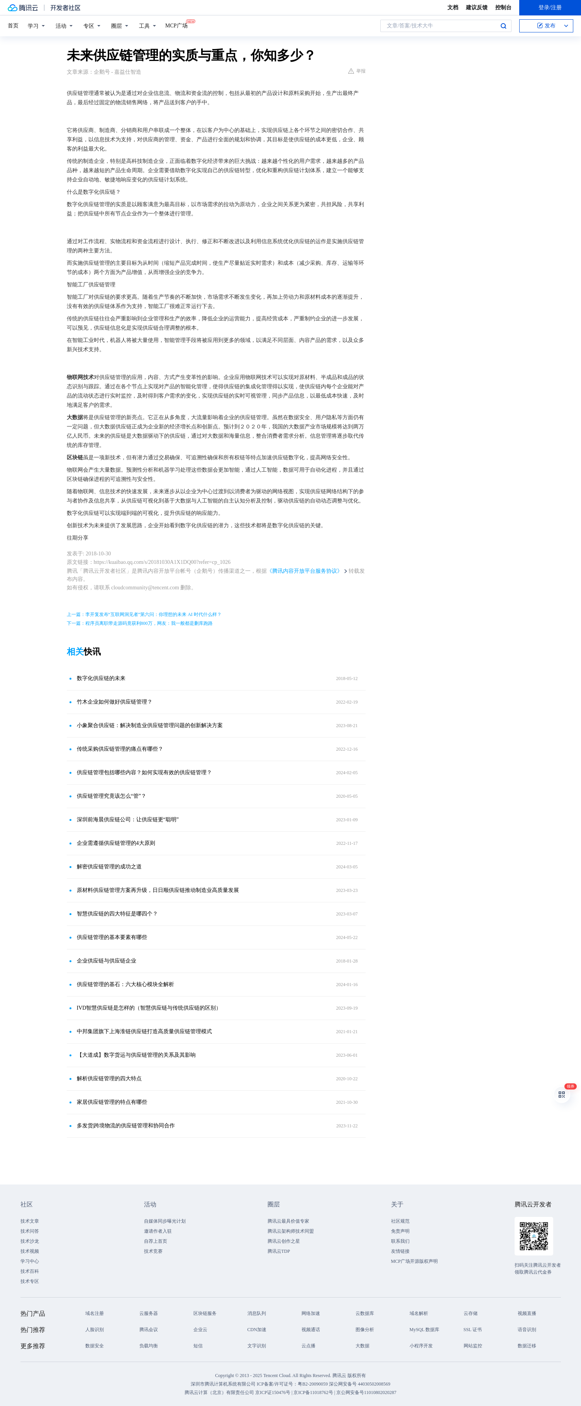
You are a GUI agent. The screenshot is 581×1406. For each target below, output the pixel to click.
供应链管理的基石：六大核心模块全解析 (125, 984)
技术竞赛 (153, 1251)
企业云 (200, 1329)
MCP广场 (176, 25)
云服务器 (148, 1313)
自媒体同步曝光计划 (165, 1221)
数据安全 (94, 1345)
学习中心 (29, 1261)
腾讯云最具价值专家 (288, 1221)
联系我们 (400, 1241)
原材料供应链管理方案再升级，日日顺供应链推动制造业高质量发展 (158, 890)
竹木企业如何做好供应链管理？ (114, 702)
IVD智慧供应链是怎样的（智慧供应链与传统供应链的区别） (149, 1008)
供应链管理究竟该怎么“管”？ (111, 796)
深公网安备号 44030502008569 (359, 1384)
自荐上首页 (155, 1241)
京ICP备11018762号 (313, 1392)
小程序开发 (421, 1345)
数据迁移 (527, 1345)
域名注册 (94, 1313)
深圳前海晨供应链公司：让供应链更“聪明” (128, 819)
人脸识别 (94, 1329)
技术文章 (29, 1221)
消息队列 (256, 1313)
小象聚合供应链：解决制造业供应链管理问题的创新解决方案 (150, 725)
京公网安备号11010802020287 (366, 1392)
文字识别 (256, 1345)
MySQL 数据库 (425, 1329)
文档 (452, 7)
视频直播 (527, 1313)
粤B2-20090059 (313, 1384)
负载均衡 (148, 1345)
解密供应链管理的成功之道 (109, 867)
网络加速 (311, 1313)
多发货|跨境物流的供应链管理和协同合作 (126, 1126)
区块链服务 (205, 1313)
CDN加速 (256, 1329)
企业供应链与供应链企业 (106, 961)
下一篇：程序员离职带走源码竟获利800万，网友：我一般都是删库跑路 (140, 623)
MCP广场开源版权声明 (414, 1261)
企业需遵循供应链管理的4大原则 (116, 843)
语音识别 (527, 1329)
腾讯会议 (148, 1329)
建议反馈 (477, 7)
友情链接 (400, 1251)
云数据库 (365, 1313)
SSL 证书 (473, 1329)
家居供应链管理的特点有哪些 (112, 1102)
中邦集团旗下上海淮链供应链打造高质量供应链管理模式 (144, 1031)
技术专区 (29, 1281)
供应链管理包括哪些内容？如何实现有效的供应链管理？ (144, 772)
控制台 (503, 7)
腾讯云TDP (279, 1251)
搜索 (503, 26)
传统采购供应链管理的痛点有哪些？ (120, 749)
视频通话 (311, 1329)
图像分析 (365, 1329)
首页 (13, 26)
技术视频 (29, 1251)
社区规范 (400, 1221)
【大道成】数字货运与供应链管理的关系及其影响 (136, 1055)
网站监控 (473, 1345)
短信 (198, 1345)
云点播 (308, 1345)
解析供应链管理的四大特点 (109, 1078)
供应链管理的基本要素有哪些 (112, 937)
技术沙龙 (29, 1241)
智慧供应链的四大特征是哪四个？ (117, 914)
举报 (357, 71)
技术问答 (29, 1231)
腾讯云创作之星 (284, 1241)
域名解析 (419, 1313)
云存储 (471, 1313)
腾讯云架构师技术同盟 (291, 1231)
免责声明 (400, 1231)
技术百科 (29, 1271)
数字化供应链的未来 (101, 678)
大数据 (362, 1345)
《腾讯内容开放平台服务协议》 (304, 571)
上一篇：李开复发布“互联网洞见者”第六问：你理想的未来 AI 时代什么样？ (144, 614)
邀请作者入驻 (158, 1231)
